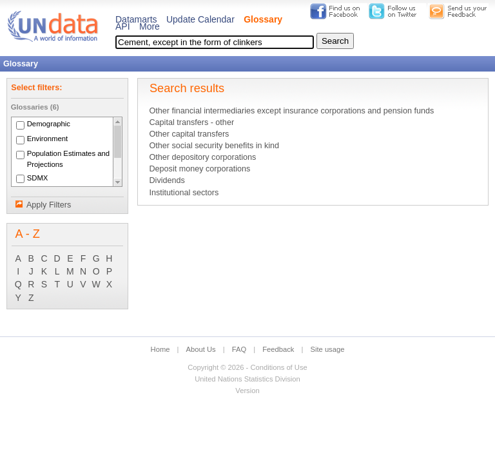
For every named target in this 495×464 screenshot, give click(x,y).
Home (160, 349)
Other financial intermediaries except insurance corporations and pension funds (291, 110)
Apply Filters (48, 204)
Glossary (263, 19)
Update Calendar (200, 19)
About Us (201, 349)
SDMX (37, 178)
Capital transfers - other (191, 122)
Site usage (328, 349)
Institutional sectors (183, 192)
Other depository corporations (202, 157)
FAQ (239, 349)
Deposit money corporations (199, 168)
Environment (47, 139)
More (149, 26)
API (122, 26)
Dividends (166, 180)
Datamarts (136, 19)
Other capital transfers (189, 134)
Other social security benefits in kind (214, 145)
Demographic (48, 124)
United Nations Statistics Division (247, 379)
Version (247, 390)
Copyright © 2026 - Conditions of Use (247, 367)
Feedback (278, 349)
